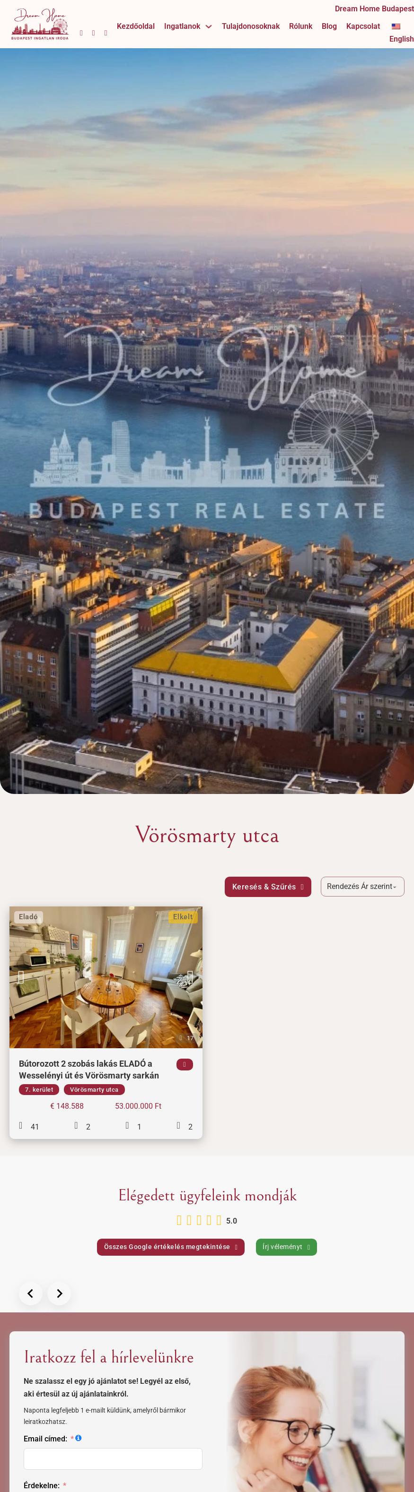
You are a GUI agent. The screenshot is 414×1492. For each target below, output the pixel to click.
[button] (21, 977)
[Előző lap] (31, 1293)
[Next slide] (59, 1293)
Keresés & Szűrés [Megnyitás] (268, 886)
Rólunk (300, 26)
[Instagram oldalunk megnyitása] (93, 32)
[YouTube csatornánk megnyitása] (106, 32)
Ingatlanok (182, 26)
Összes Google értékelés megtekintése (171, 1247)
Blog (329, 26)
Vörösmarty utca (94, 1089)
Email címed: (45, 1438)
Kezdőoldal (136, 26)
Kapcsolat (363, 26)
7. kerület (39, 1089)
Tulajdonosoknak (251, 26)
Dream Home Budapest (374, 8)
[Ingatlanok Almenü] (208, 26)
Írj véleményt (286, 1247)
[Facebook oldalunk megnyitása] (81, 32)
